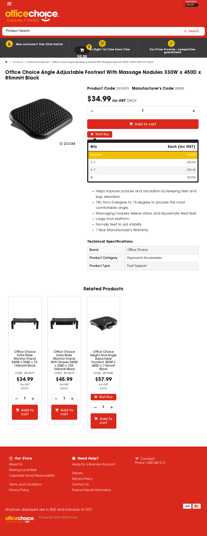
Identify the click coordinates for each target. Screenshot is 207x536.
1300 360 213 (155, 463)
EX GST (185, 5)
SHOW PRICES (191, 2)
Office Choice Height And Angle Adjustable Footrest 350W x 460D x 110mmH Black (103, 361)
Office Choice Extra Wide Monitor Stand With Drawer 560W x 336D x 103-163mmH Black (64, 361)
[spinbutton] (142, 111)
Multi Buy (102, 134)
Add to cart (145, 124)
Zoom (69, 144)
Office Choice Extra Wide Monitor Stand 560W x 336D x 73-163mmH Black (25, 359)
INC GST (190, 5)
